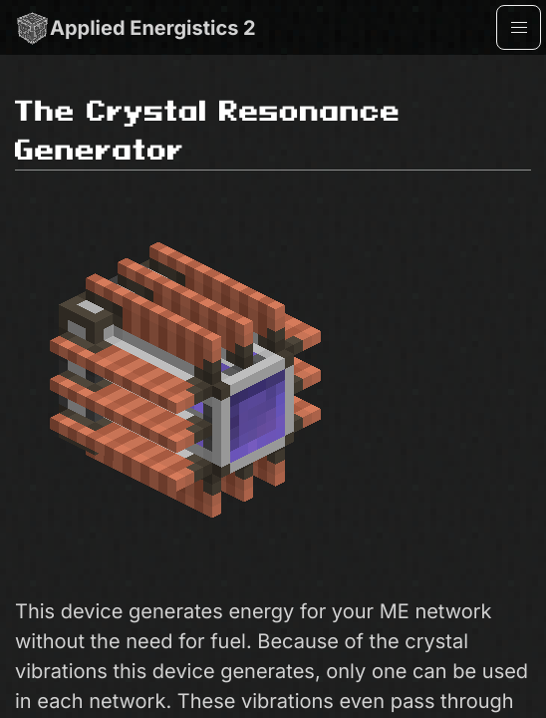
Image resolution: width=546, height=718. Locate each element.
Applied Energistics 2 (135, 27)
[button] (518, 27)
